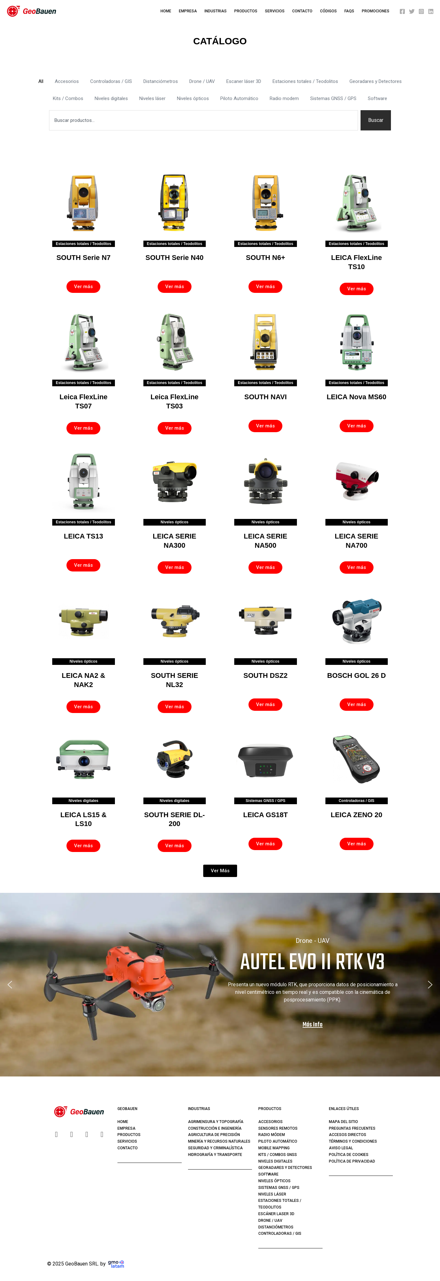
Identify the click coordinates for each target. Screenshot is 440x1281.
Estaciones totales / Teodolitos (305, 81)
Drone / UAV (202, 81)
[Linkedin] (431, 11)
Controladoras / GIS (111, 81)
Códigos (328, 11)
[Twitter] (412, 11)
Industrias (215, 11)
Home (165, 11)
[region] (220, 984)
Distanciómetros (160, 81)
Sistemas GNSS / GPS (333, 98)
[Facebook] (402, 11)
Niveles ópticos (193, 98)
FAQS (349, 11)
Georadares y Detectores (375, 81)
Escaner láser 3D (243, 81)
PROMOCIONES (375, 11)
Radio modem (284, 98)
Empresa (188, 11)
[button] (220, 871)
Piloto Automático (239, 98)
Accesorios (67, 81)
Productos (245, 11)
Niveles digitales (111, 98)
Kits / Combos (68, 98)
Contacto (302, 11)
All (40, 81)
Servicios (275, 11)
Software (377, 98)
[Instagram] (421, 11)
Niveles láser (152, 98)
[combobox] (203, 120)
